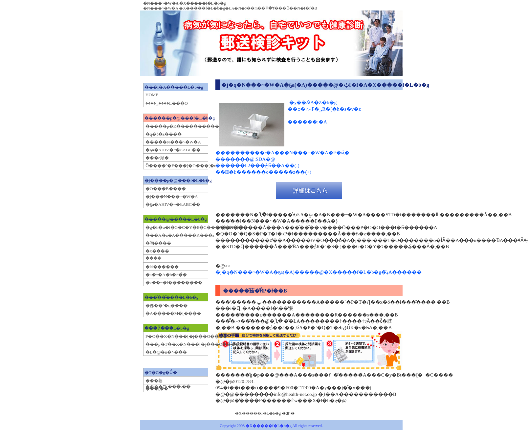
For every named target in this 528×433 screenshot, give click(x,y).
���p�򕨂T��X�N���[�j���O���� (176, 344)
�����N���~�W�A (173, 142)
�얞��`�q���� (166, 305)
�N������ (162, 266)
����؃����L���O (166, 103)
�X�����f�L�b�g (258, 413)
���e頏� (157, 157)
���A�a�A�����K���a (176, 235)
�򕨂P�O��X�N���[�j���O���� (176, 336)
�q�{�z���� (163, 134)
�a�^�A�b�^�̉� (166, 274)
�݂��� (153, 258)
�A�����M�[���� (173, 313)
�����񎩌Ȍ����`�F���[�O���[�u (176, 165)
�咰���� (158, 243)
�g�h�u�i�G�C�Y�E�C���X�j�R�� (176, 227)
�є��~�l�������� (173, 282)
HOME (151, 94)
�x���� (157, 251)
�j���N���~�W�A (171, 196)
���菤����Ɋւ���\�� (167, 383)
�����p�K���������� (176, 126)
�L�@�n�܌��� (166, 352)
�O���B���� (165, 188)
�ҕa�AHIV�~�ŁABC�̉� (172, 149)
